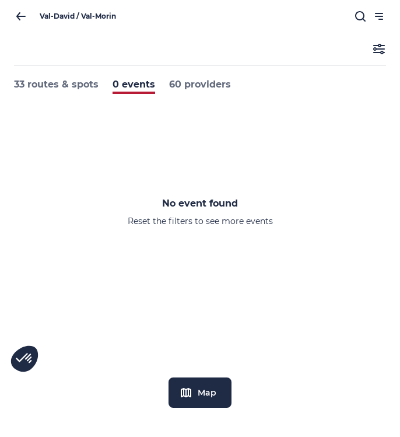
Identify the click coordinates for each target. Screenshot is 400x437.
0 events (134, 84)
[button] (24, 359)
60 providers (200, 84)
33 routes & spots (56, 84)
